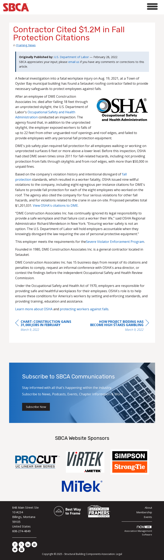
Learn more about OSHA (34, 309)
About (148, 507)
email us (73, 62)
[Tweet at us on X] (21, 544)
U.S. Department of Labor (71, 57)
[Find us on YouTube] (15, 549)
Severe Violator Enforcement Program (115, 241)
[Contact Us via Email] (22, 549)
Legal (119, 554)
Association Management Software (138, 531)
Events (148, 517)
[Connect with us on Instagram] (34, 544)
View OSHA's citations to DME (55, 205)
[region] (118, 326)
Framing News (26, 45)
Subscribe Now (36, 407)
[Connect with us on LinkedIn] (28, 544)
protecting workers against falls (84, 309)
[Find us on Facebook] (15, 544)
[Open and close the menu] (94, 6)
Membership (144, 512)
